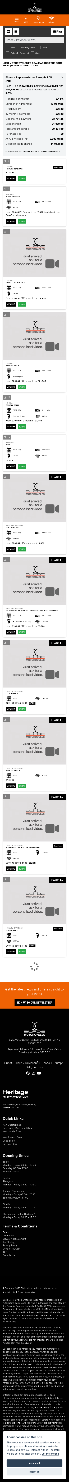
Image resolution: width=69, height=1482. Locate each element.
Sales (6, 1232)
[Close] (62, 77)
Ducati (8, 1063)
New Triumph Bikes (13, 1138)
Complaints (9, 1255)
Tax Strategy (9, 1242)
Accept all (34, 1463)
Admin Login (9, 1292)
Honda (46, 1063)
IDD (5, 1252)
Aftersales (8, 1236)
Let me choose (50, 1453)
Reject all (34, 1471)
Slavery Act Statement (14, 1239)
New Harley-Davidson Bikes (17, 1128)
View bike (11, 178)
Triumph (58, 1063)
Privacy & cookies (26, 1292)
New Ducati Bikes (12, 1125)
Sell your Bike (34, 1067)
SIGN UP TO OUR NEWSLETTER (34, 1002)
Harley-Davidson (27, 1063)
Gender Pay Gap (11, 1249)
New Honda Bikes (12, 1131)
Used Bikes (9, 1141)
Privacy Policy (10, 1246)
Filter (57, 31)
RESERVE (22, 178)
